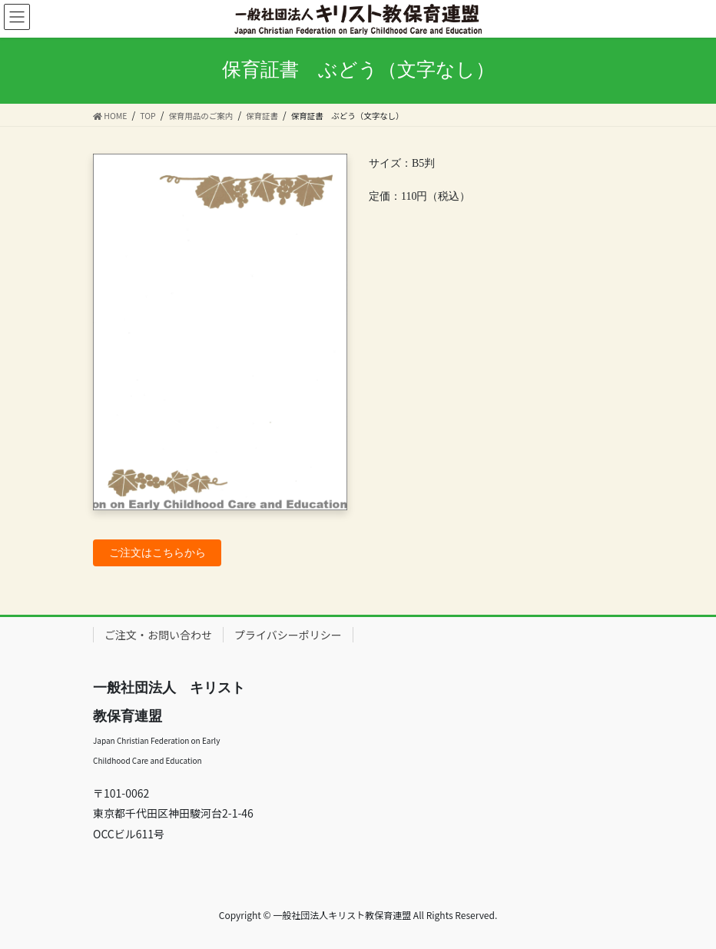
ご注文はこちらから (157, 553)
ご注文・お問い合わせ (158, 634)
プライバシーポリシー (288, 634)
